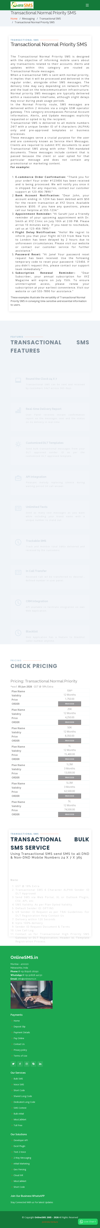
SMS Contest (20, 1108)
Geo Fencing (20, 1169)
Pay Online (19, 1038)
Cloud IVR (18, 1175)
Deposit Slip (19, 1027)
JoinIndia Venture (50, 1221)
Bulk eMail (19, 1114)
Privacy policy (20, 1050)
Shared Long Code (23, 1096)
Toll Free (18, 1125)
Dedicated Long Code (24, 1102)
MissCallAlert (20, 1119)
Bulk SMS (18, 1079)
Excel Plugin (19, 1146)
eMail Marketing (22, 1164)
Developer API (21, 1140)
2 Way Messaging (22, 1158)
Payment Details (22, 1032)
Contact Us (19, 1044)
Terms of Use (20, 1056)
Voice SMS (19, 1084)
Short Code (19, 1090)
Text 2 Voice (20, 1152)
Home (14, 18)
